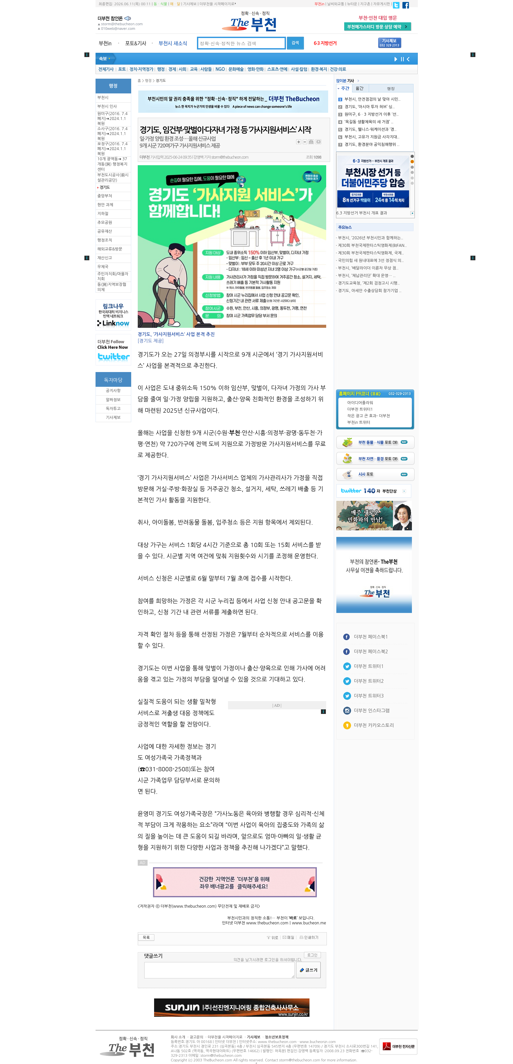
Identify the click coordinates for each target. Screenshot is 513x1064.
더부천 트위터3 (369, 696)
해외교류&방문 (109, 249)
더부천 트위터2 (369, 681)
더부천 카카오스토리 (374, 725)
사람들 (206, 69)
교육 (194, 69)
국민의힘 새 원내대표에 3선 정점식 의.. (371, 261)
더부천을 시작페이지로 (218, 4)
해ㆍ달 (175, 4)
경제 (172, 69)
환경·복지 (319, 69)
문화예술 (235, 69)
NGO (220, 69)
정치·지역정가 (141, 69)
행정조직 (104, 240)
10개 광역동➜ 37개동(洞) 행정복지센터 (112, 164)
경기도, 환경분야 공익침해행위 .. (368, 145)
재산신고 (104, 258)
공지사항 (113, 391)
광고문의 (196, 1037)
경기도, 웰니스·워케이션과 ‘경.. (367, 129)
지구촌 (365, 4)
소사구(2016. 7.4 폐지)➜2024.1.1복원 (112, 134)
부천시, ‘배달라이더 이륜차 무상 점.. (368, 268)
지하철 (103, 214)
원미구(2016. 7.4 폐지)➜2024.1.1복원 (112, 119)
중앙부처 (104, 196)
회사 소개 (178, 1037)
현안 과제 (105, 205)
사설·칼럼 (299, 69)
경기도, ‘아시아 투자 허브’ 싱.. (366, 107)
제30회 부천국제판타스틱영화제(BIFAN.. (372, 245)
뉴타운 (352, 4)
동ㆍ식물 (160, 4)
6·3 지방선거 (325, 43)
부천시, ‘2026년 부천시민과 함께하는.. (370, 238)
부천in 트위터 (358, 422)
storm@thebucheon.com (229, 157)
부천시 (103, 98)
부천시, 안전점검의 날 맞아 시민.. (369, 99)
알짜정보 (113, 400)
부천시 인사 (107, 106)
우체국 (103, 267)
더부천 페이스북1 (371, 637)
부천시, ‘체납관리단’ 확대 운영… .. (366, 276)
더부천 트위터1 (360, 409)
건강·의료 (338, 69)
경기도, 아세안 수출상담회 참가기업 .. (369, 291)
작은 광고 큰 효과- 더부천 (368, 416)
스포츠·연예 (277, 69)
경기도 (105, 187)
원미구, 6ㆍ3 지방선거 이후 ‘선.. (368, 114)
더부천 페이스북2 (371, 651)
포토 (122, 69)
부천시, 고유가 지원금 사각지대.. (368, 137)
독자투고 (113, 409)
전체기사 (105, 69)
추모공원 (104, 223)
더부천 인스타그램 (372, 710)
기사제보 (190, 4)
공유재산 (104, 231)
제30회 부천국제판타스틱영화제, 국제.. (371, 253)
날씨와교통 (335, 4)
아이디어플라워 (360, 403)
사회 (182, 69)
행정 (161, 69)
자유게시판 (381, 4)
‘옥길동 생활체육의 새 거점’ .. (365, 122)
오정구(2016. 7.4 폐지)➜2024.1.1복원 (112, 149)
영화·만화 (255, 69)
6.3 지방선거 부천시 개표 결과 (361, 213)
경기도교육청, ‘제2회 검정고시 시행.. (368, 283)
